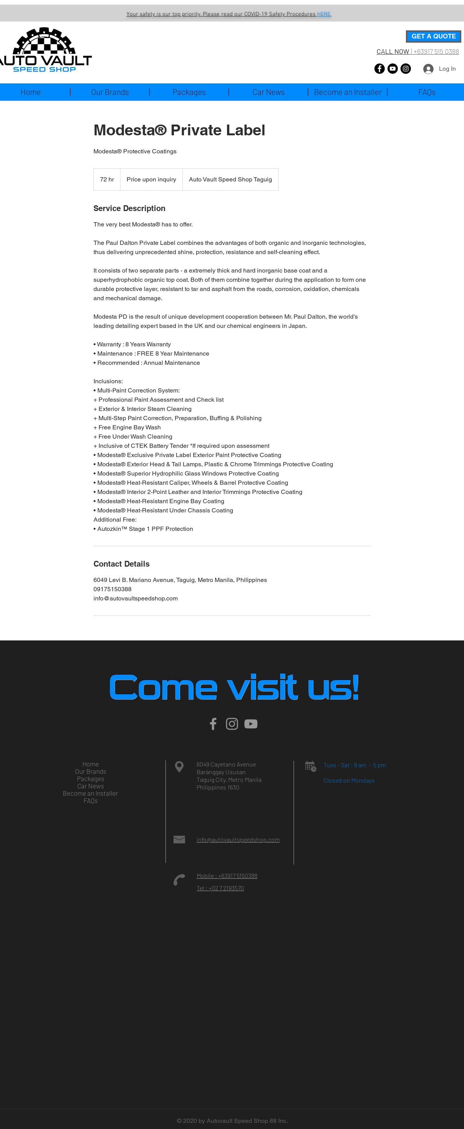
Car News (90, 786)
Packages (90, 778)
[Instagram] (406, 68)
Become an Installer (90, 793)
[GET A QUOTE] (433, 36)
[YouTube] (392, 68)
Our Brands (90, 771)
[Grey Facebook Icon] (213, 724)
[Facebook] (379, 68)
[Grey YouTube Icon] (251, 724)
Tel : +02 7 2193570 (220, 887)
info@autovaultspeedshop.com (238, 839)
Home (90, 764)
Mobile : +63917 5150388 (227, 875)
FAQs (90, 800)
